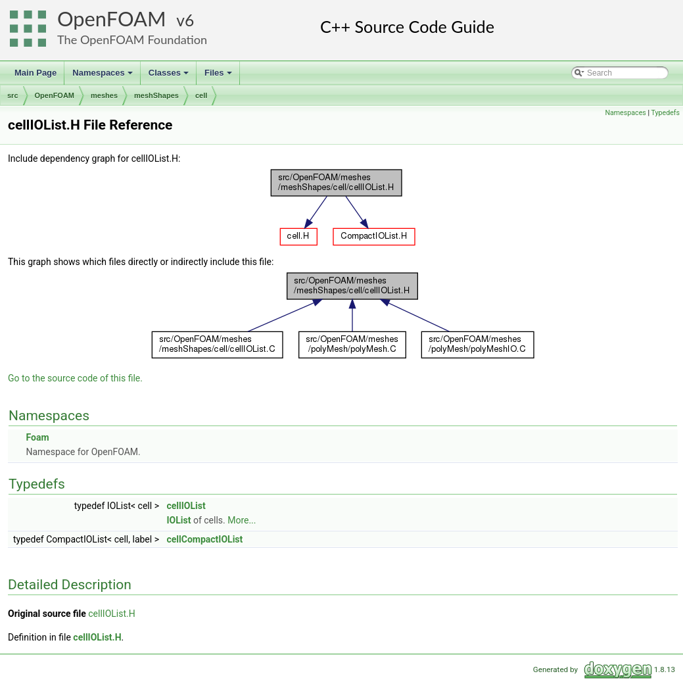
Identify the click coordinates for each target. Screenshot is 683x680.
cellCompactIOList (204, 539)
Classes (170, 76)
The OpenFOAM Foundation (132, 39)
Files (219, 76)
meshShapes (156, 95)
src (12, 95)
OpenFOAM (111, 19)
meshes (104, 95)
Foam (37, 437)
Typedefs (665, 113)
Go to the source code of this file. (75, 378)
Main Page (35, 73)
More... (241, 520)
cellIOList (185, 505)
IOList (178, 520)
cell (201, 95)
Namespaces (103, 76)
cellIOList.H (111, 613)
